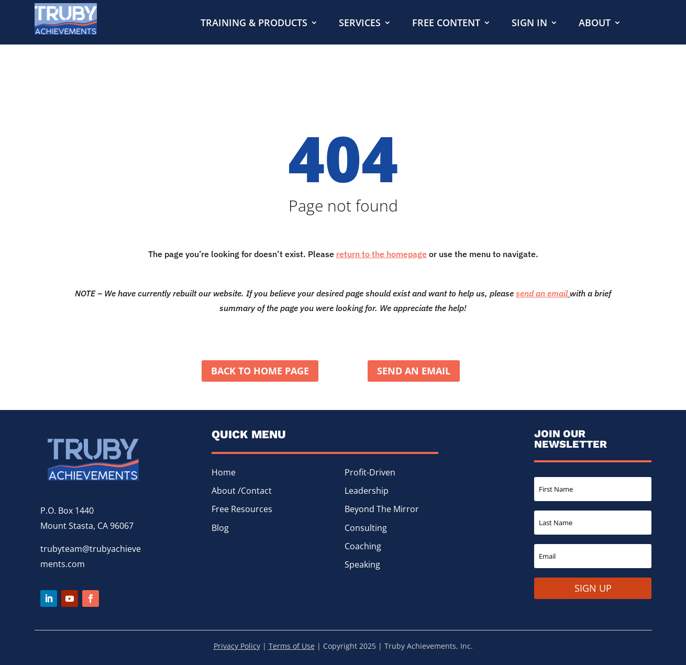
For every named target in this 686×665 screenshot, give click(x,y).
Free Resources (242, 509)
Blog (220, 528)
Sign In (529, 24)
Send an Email (413, 370)
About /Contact (242, 490)
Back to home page (260, 370)
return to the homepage (381, 254)
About (595, 24)
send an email (542, 293)
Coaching (363, 546)
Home (224, 472)
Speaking (362, 564)
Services (360, 24)
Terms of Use (292, 646)
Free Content (446, 24)
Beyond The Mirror (382, 509)
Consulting (366, 528)
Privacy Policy (237, 646)
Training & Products (254, 24)
